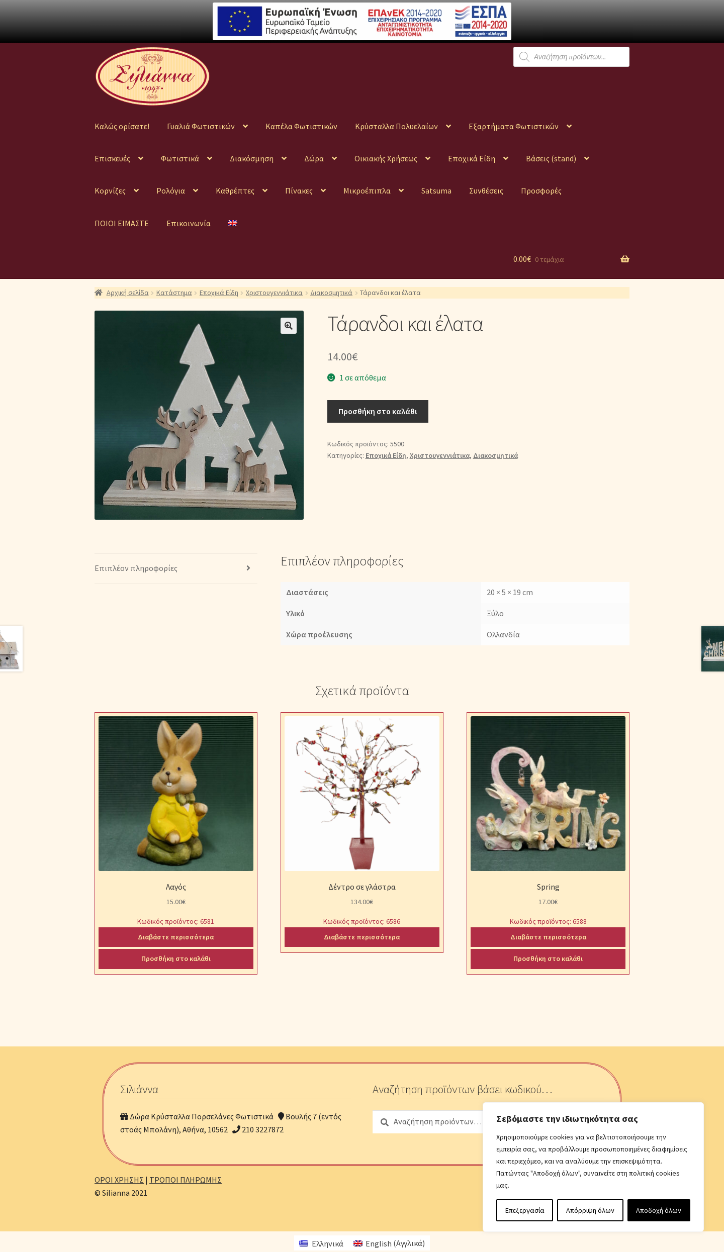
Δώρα (314, 158)
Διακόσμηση (252, 158)
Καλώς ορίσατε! (122, 126)
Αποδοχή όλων (658, 1210)
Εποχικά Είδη (471, 158)
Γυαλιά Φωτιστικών (201, 126)
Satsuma (436, 190)
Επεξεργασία (525, 1210)
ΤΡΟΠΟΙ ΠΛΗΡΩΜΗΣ (185, 1180)
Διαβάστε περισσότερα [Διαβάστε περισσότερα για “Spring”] (548, 936)
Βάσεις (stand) (551, 158)
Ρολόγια (170, 190)
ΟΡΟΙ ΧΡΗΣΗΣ (119, 1180)
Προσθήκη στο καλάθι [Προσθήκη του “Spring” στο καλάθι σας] (548, 958)
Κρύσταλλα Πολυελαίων (396, 126)
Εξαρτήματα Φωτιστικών (514, 126)
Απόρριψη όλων (590, 1210)
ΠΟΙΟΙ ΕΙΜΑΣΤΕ (122, 223)
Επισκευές (112, 158)
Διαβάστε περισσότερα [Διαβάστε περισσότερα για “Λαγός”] (176, 936)
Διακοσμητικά (331, 292)
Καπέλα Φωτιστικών (301, 126)
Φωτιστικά (180, 158)
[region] (593, 1167)
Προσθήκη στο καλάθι (377, 411)
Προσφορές (541, 190)
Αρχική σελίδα (128, 292)
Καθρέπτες (235, 190)
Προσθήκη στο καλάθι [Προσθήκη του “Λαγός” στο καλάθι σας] (176, 958)
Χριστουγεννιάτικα (274, 292)
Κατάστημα (174, 292)
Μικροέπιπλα (367, 190)
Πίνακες (299, 190)
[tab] (176, 569)
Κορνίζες (110, 190)
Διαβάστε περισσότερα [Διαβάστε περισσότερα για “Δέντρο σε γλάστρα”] (362, 936)
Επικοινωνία (188, 223)
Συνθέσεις (486, 190)
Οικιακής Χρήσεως (385, 158)
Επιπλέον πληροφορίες (136, 568)
